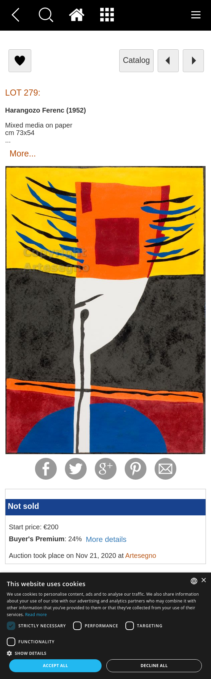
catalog (136, 60)
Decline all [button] (154, 665)
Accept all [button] (55, 665)
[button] (105, 653)
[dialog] (105, 626)
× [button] (203, 580)
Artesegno (140, 555)
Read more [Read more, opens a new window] (36, 614)
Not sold (23, 506)
